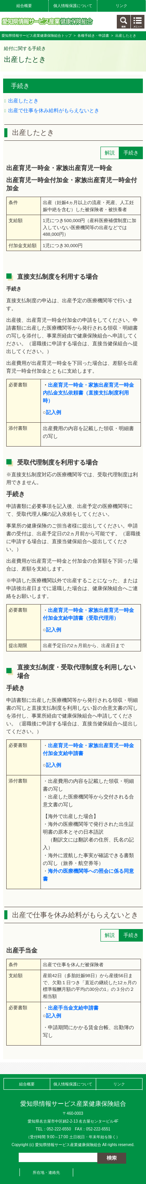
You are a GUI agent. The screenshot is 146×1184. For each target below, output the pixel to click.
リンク (121, 6)
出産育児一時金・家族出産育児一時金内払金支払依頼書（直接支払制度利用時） (88, 393)
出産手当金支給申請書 (73, 1008)
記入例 (53, 765)
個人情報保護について (72, 6)
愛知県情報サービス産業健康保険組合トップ (37, 36)
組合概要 (24, 6)
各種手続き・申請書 (93, 36)
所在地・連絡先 (46, 1172)
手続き (20, 86)
